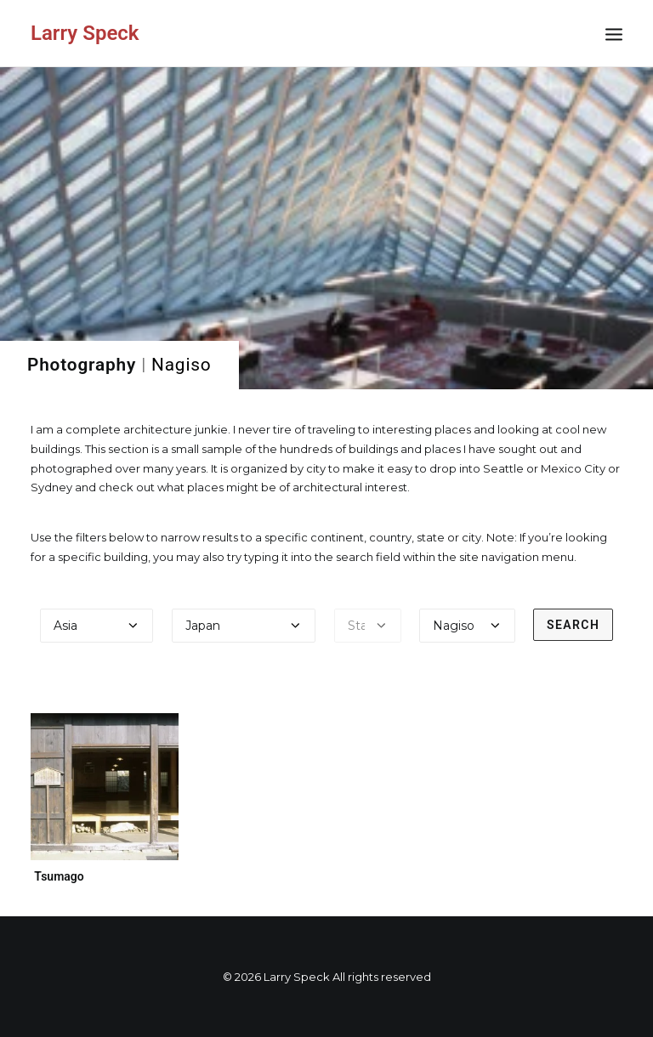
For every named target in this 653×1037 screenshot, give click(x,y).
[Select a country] (243, 626)
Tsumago (59, 876)
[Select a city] (466, 626)
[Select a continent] (96, 626)
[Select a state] (367, 626)
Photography (81, 364)
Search (573, 625)
